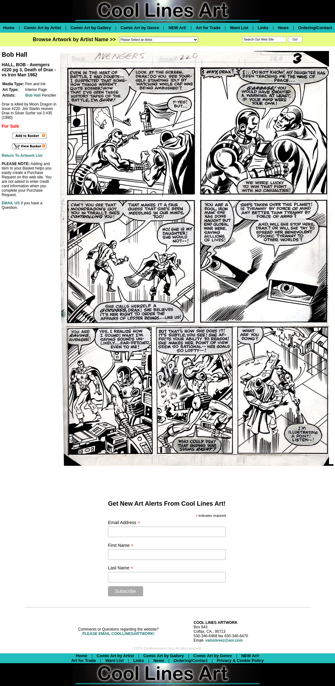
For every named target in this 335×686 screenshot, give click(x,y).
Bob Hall (33, 95)
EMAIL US (11, 203)
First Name (121, 545)
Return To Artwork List (22, 155)
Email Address (124, 523)
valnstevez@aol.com (224, 640)
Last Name (120, 568)
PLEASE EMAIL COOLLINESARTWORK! (118, 634)
